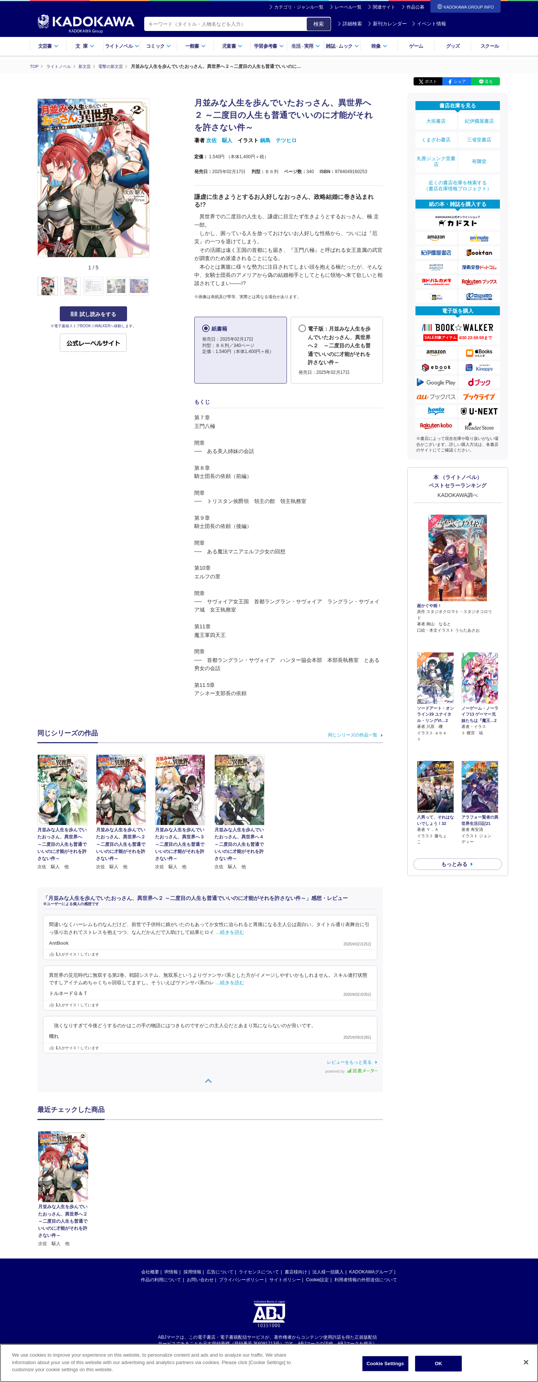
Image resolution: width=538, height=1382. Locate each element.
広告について (220, 1271)
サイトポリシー (285, 1279)
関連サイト (384, 7)
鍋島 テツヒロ (278, 140)
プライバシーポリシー (241, 1279)
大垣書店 (436, 120)
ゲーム (416, 46)
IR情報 (171, 1271)
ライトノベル (122, 46)
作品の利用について (161, 1279)
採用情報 (192, 1271)
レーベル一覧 (348, 7)
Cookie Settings (385, 1363)
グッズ (453, 46)
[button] (154, 286)
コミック (158, 46)
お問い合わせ (200, 1279)
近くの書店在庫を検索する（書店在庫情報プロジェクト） (457, 175)
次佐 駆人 (219, 140)
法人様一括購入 (328, 1271)
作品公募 (415, 7)
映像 (379, 46)
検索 (318, 24)
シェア (460, 81)
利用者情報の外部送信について (365, 1279)
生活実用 (305, 46)
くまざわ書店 (436, 135)
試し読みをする (93, 314)
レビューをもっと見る (349, 1061)
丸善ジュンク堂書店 (436, 153)
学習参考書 (269, 46)
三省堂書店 (479, 135)
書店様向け (296, 1271)
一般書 (195, 46)
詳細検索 (349, 23)
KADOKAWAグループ (371, 1271)
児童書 (232, 46)
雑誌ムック (342, 46)
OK (438, 1363)
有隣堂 (479, 153)
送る (489, 81)
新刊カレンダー (387, 23)
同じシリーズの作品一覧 (352, 735)
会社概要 (150, 1271)
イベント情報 (429, 23)
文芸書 (48, 46)
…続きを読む (230, 932)
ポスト (431, 81)
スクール (489, 46)
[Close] (526, 1362)
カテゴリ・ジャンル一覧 (299, 7)
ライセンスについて (259, 1271)
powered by (351, 1071)
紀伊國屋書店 (479, 120)
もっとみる (454, 811)
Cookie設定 (317, 1279)
